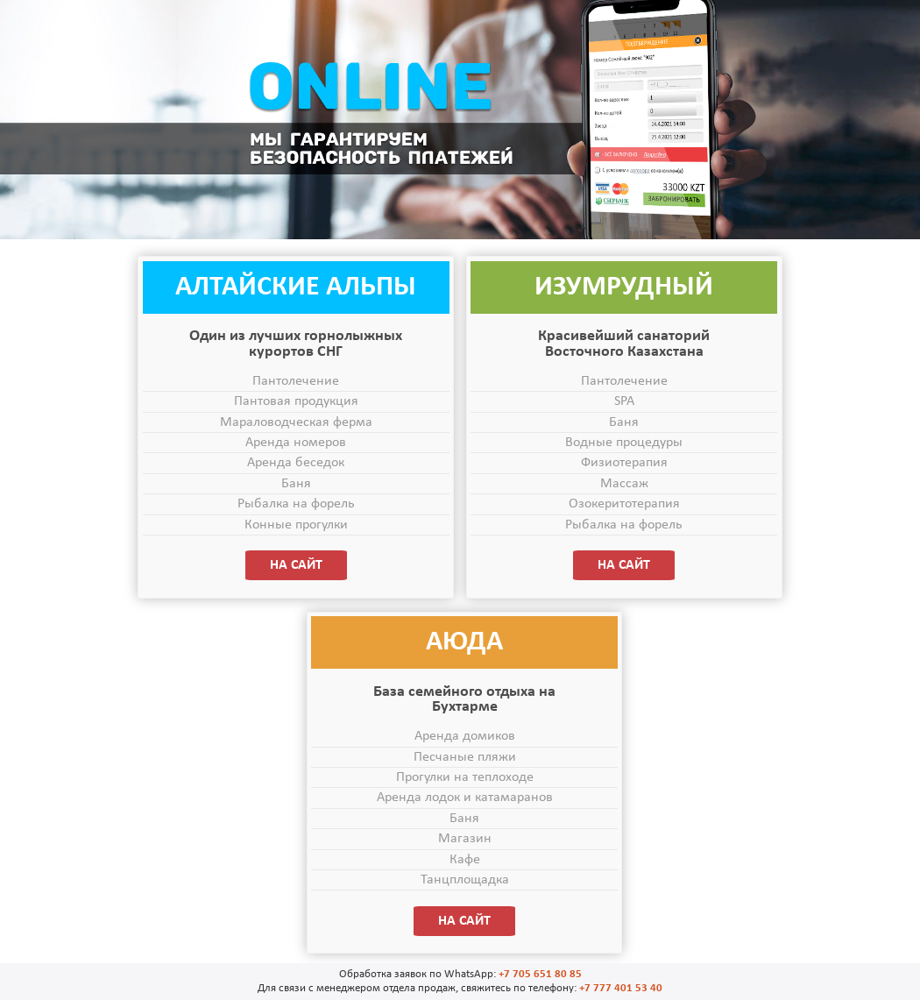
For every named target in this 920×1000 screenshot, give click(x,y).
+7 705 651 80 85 (540, 974)
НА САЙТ (296, 565)
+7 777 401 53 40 (620, 988)
